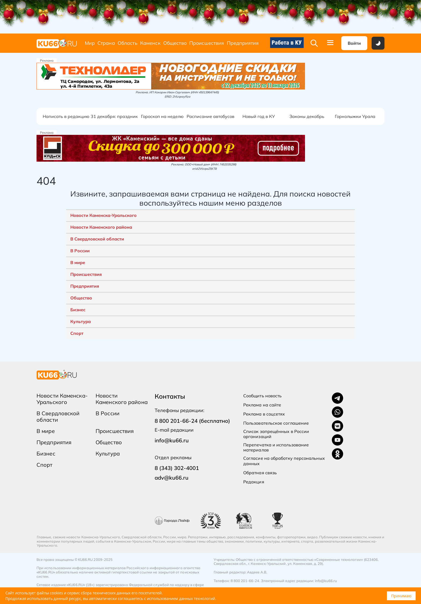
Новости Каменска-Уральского (103, 215)
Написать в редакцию (66, 116)
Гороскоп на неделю (162, 116)
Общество (175, 43)
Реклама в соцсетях (264, 414)
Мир (90, 43)
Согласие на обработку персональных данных (284, 461)
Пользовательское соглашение (276, 423)
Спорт (77, 333)
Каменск (150, 43)
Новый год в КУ (258, 116)
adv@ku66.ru (171, 477)
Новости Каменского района (101, 227)
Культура (80, 321)
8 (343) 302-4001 (177, 468)
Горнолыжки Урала (355, 116)
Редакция (253, 481)
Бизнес (77, 309)
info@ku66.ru (172, 440)
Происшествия (206, 43)
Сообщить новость (262, 395)
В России (80, 250)
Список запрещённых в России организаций (276, 434)
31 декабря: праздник (114, 116)
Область (127, 43)
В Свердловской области (97, 239)
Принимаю (401, 595)
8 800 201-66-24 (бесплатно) (192, 420)
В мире (77, 262)
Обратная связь (260, 472)
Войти (354, 43)
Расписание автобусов (210, 116)
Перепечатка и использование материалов (276, 447)
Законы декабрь (306, 116)
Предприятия (243, 43)
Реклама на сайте (262, 404)
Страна (106, 43)
